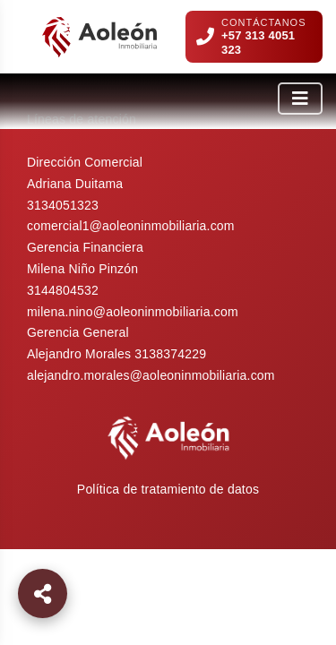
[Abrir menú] (300, 98)
